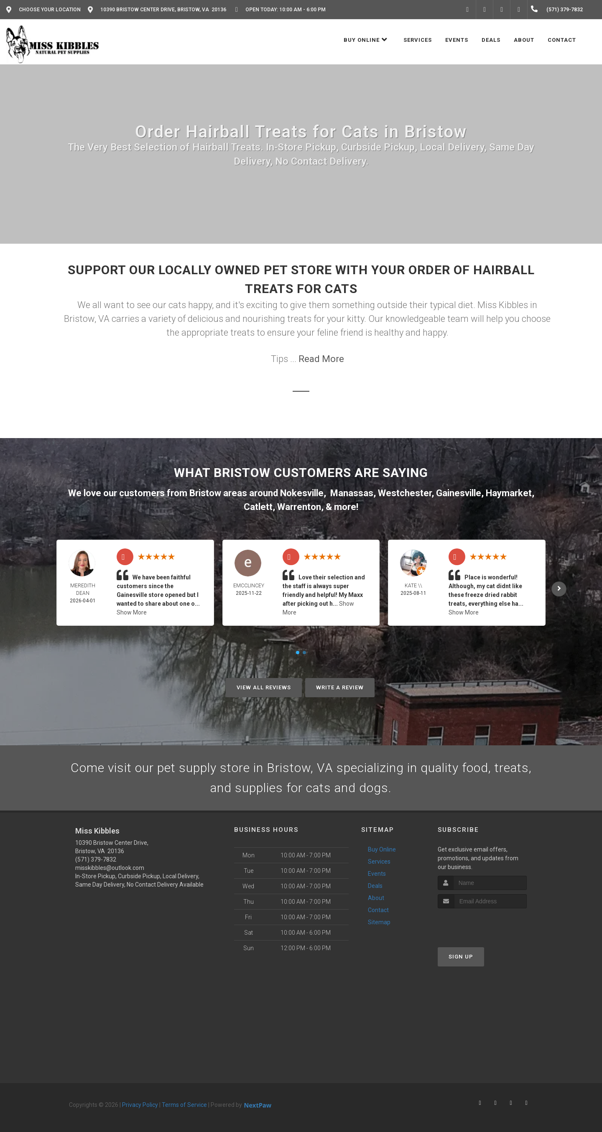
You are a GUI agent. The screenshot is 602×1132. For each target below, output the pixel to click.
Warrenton (299, 507)
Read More (321, 359)
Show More (132, 612)
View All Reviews (264, 687)
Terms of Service (184, 1104)
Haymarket (509, 493)
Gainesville (458, 493)
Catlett (258, 507)
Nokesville (302, 493)
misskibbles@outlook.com (109, 867)
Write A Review (340, 687)
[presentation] (482, 924)
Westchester (404, 493)
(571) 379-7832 (95, 859)
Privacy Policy (140, 1104)
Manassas (351, 493)
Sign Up (461, 957)
